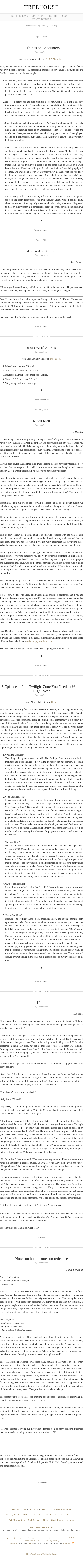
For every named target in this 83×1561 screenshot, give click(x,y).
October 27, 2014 (41, 991)
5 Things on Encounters (41, 48)
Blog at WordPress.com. (34, 1554)
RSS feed (68, 1543)
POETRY (45, 1509)
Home (54, 702)
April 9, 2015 (41, 37)
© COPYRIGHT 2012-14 (41, 1527)
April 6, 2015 (41, 240)
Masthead (38, 16)
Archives (70, 1520)
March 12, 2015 (41, 336)
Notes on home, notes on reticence (41, 1259)
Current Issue (58, 16)
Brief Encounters (17, 1520)
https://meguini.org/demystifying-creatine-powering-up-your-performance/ (37, 1538)
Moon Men (55, 359)
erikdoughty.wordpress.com (40, 641)
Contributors (41, 19)
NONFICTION (19, 1509)
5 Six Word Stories (41, 348)
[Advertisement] (15, 51)
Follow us (13, 1543)
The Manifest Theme (49, 1554)
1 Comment (41, 1237)
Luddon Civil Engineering (47, 1540)
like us (31, 1543)
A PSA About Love (55, 59)
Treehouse (41, 7)
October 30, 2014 (41, 675)
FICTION (33, 1509)
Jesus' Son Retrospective (66, 1515)
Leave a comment (41, 230)
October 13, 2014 (41, 1247)
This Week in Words (42, 1515)
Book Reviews (34, 1520)
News (45, 1520)
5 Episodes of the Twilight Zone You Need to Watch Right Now (41, 689)
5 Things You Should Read (18, 1515)
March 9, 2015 (41, 410)
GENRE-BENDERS (62, 1509)
